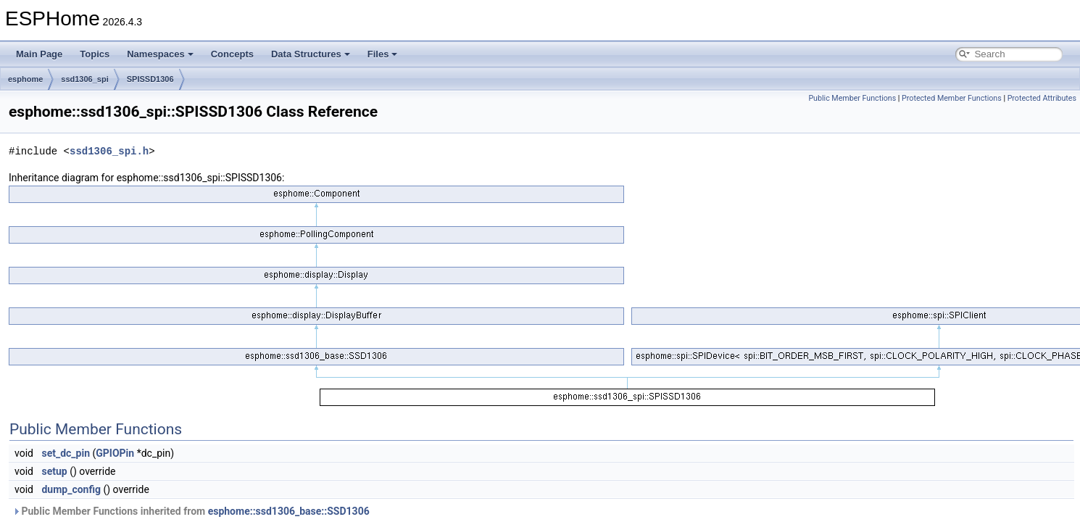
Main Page (39, 54)
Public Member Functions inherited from (191, 511)
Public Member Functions (852, 98)
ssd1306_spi (84, 79)
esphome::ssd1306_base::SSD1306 (289, 511)
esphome (25, 79)
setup (54, 471)
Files (382, 54)
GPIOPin (115, 453)
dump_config (71, 489)
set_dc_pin (65, 453)
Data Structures (310, 54)
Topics (94, 54)
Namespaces (160, 54)
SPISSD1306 (150, 79)
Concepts (232, 54)
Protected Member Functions (952, 98)
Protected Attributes (1042, 98)
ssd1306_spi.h (109, 151)
